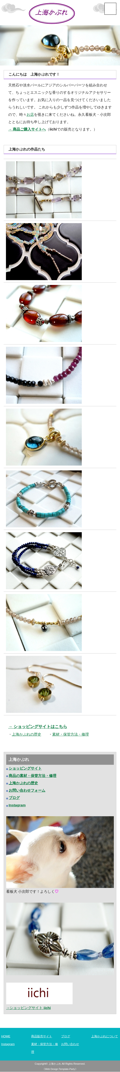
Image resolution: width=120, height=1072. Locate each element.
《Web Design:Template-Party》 (60, 1069)
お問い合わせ (70, 1044)
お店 (30, 115)
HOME (6, 1036)
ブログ (66, 1036)
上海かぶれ (55, 1064)
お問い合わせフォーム (27, 791)
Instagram (8, 1044)
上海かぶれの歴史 (23, 783)
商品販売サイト (42, 1036)
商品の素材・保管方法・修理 (32, 776)
